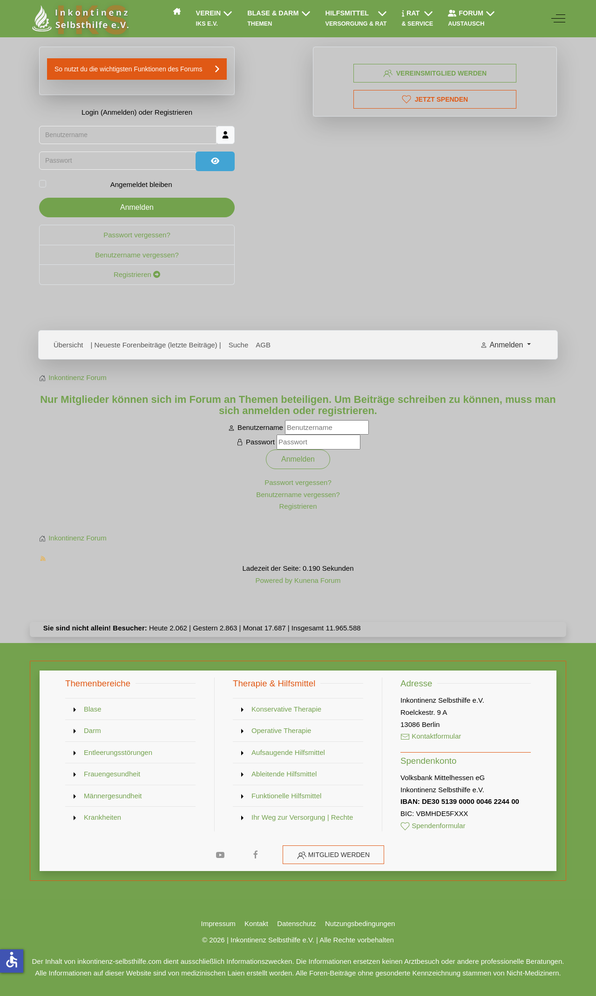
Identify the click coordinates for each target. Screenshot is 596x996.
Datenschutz (296, 923)
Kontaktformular (430, 736)
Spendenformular (433, 826)
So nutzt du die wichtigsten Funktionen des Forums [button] (128, 69)
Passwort (260, 442)
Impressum (218, 923)
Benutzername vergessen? (137, 255)
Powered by (273, 580)
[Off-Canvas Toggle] (558, 19)
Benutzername (260, 427)
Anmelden (137, 207)
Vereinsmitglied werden (435, 73)
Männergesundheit (113, 796)
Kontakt (256, 923)
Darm (92, 730)
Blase (93, 709)
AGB (263, 345)
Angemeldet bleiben (141, 184)
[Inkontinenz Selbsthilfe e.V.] (79, 18)
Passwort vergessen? (136, 235)
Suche (239, 345)
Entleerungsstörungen (118, 752)
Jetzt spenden (435, 99)
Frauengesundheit (112, 774)
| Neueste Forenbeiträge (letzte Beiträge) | (156, 345)
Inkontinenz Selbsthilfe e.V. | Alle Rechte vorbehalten (312, 940)
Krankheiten (102, 817)
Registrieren (137, 274)
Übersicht (68, 345)
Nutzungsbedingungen (360, 923)
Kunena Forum (317, 580)
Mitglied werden (339, 854)
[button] (214, 18)
